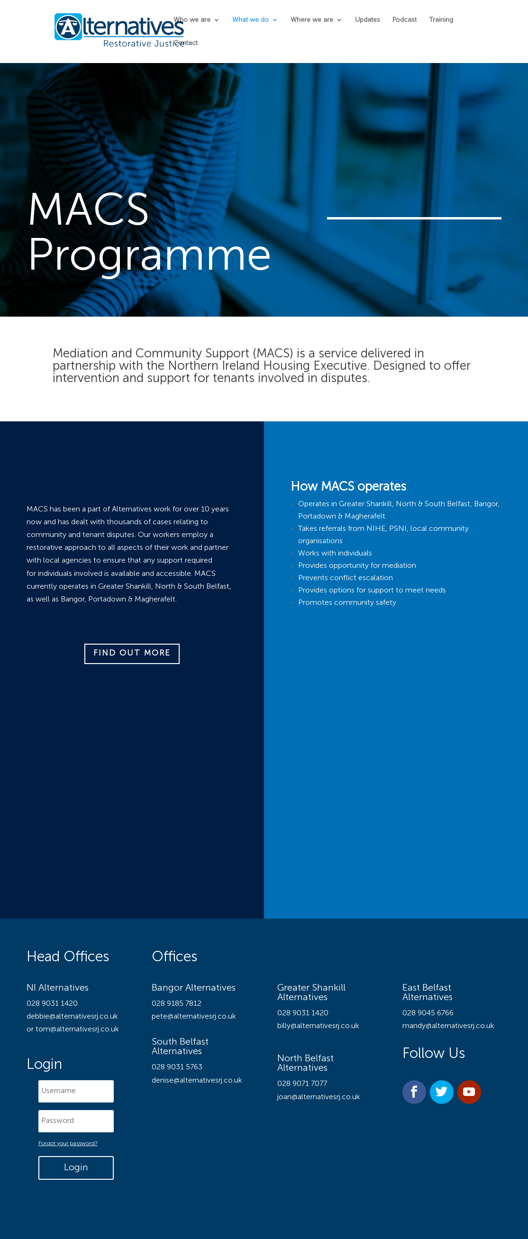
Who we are (191, 20)
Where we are (312, 20)
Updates (367, 20)
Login (76, 1168)
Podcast (404, 20)
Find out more (132, 653)
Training (441, 20)
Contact (185, 43)
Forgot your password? (68, 1144)
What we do (250, 20)
